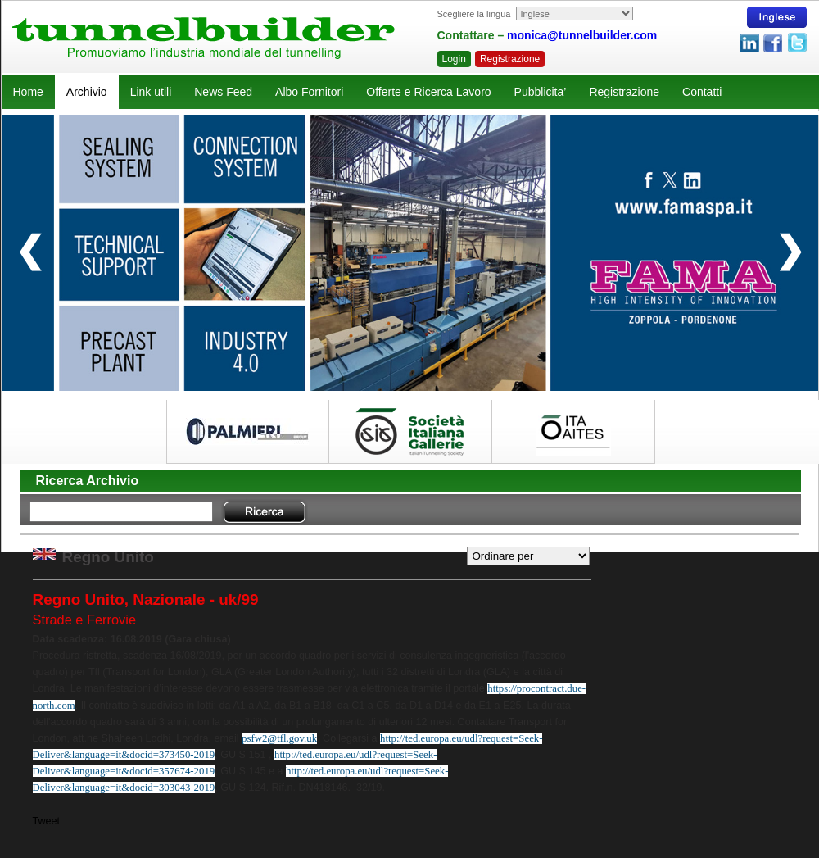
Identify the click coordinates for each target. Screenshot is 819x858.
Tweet (47, 821)
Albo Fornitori (309, 91)
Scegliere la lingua (474, 14)
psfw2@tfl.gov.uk (279, 738)
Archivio (86, 91)
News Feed (223, 91)
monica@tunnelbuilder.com (582, 35)
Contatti (702, 91)
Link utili (151, 91)
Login (454, 59)
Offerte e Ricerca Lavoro (428, 91)
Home (28, 91)
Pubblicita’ (540, 91)
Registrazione (510, 59)
